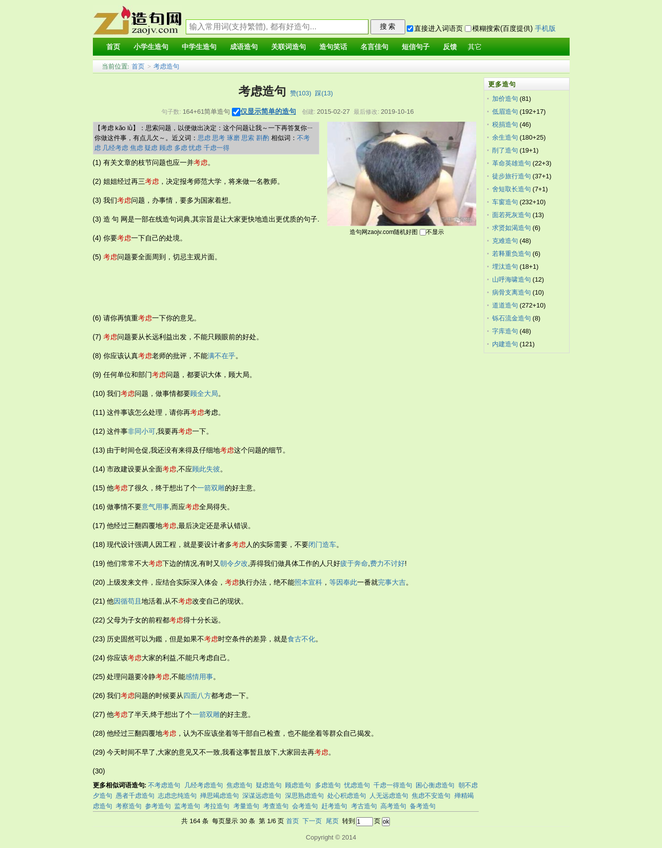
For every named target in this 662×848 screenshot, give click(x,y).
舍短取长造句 (511, 189)
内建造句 (505, 344)
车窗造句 (505, 202)
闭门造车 (322, 544)
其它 (475, 47)
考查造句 (276, 806)
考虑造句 (166, 66)
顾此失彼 (206, 469)
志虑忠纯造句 (177, 795)
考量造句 (246, 806)
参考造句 (158, 806)
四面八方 (197, 695)
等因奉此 (343, 582)
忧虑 (195, 148)
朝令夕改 (234, 563)
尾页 (332, 821)
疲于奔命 (354, 563)
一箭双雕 (211, 488)
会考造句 (305, 806)
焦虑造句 (239, 785)
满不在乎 (221, 356)
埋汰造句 (505, 266)
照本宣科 (308, 582)
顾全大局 (204, 393)
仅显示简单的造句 (268, 111)
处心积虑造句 (346, 795)
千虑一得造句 (392, 785)
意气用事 (155, 507)
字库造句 (505, 331)
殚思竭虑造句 (219, 795)
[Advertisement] (273, 287)
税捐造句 (505, 124)
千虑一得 (216, 148)
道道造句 (505, 305)
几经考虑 (115, 148)
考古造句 (364, 806)
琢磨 (233, 138)
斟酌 (262, 138)
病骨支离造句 (511, 292)
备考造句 (423, 806)
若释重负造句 (511, 253)
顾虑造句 (298, 785)
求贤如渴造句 (511, 227)
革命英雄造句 (511, 163)
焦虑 (136, 148)
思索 (247, 138)
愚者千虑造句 (135, 795)
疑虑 (151, 148)
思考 (218, 138)
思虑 (204, 138)
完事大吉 (392, 582)
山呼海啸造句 (511, 279)
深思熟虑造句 (304, 795)
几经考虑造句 (203, 785)
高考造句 (393, 806)
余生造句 (505, 137)
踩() (324, 93)
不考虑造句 (164, 785)
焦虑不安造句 (431, 795)
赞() (300, 93)
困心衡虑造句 (435, 785)
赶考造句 (334, 806)
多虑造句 (328, 785)
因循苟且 (128, 601)
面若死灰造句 (511, 215)
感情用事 (199, 677)
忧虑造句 (357, 785)
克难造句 (505, 240)
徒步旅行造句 (511, 176)
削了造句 (505, 150)
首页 (138, 66)
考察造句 (129, 806)
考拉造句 (216, 806)
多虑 (180, 148)
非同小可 (141, 431)
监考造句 (187, 806)
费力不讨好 (387, 563)
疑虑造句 (269, 785)
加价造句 (505, 98)
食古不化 (301, 639)
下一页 (312, 821)
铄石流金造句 (511, 318)
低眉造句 (505, 111)
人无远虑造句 (388, 795)
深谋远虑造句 (261, 795)
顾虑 (165, 148)
